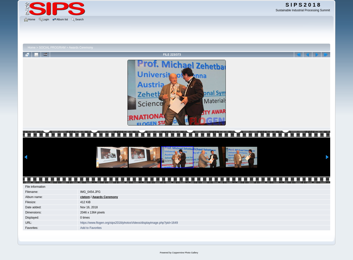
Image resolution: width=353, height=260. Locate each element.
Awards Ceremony (81, 47)
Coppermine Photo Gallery (185, 252)
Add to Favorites (90, 228)
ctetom (85, 197)
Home (32, 47)
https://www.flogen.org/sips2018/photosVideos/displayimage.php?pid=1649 (129, 222)
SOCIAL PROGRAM (52, 47)
